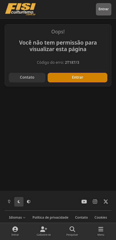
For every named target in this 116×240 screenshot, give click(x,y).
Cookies (101, 217)
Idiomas (17, 217)
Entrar (77, 77)
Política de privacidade (50, 217)
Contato (27, 77)
